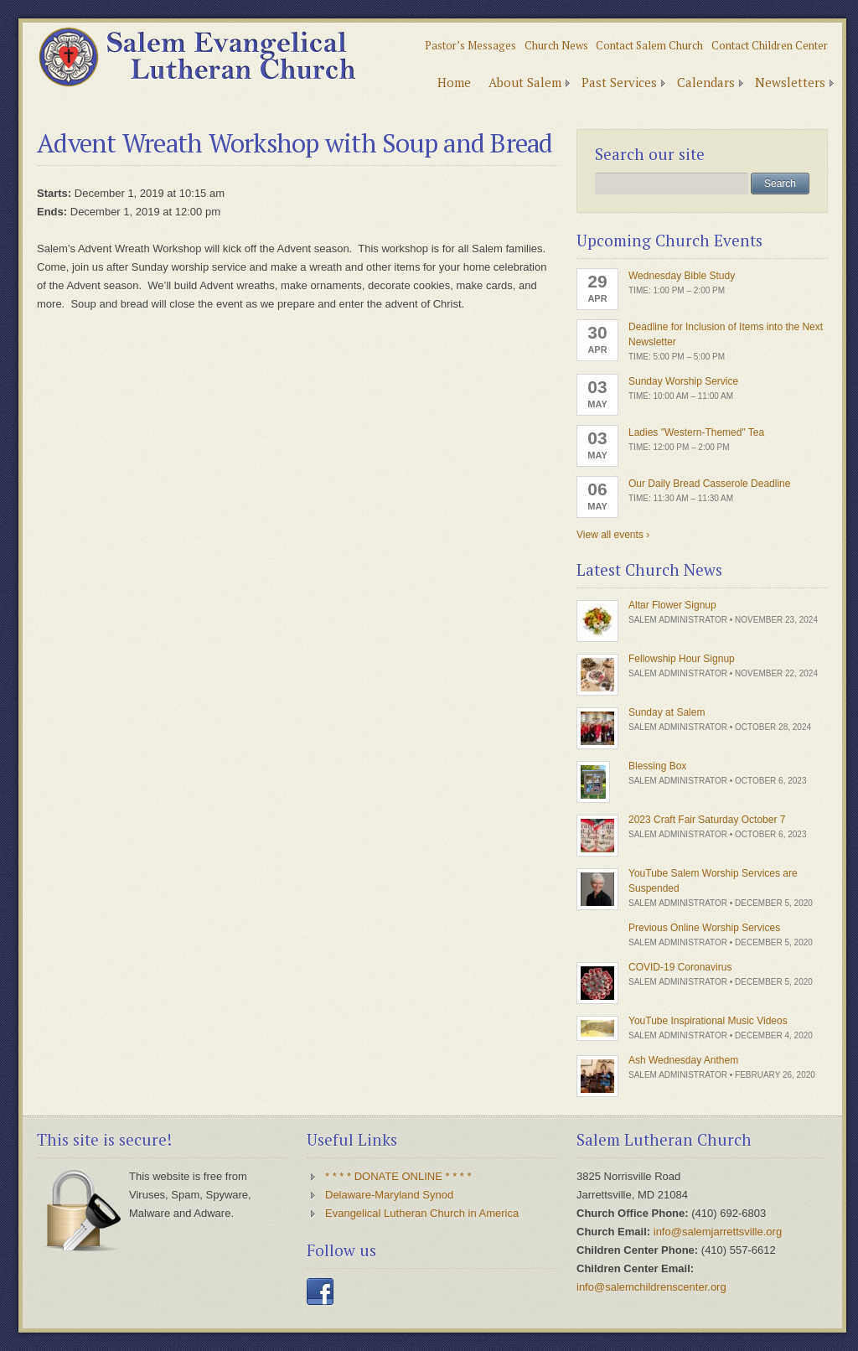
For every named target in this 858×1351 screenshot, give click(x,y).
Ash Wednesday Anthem (683, 1060)
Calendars (706, 82)
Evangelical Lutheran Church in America (422, 1213)
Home (454, 82)
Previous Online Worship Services (704, 928)
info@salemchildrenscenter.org (651, 1287)
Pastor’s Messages (470, 45)
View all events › (612, 535)
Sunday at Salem (666, 712)
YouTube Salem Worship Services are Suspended (713, 880)
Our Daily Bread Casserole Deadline (709, 483)
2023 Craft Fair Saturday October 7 (706, 820)
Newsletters (790, 82)
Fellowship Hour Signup (681, 659)
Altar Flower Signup (672, 605)
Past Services (619, 82)
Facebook (320, 1291)
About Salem (524, 82)
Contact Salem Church (649, 45)
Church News (556, 45)
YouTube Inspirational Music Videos (708, 1021)
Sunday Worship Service (683, 381)
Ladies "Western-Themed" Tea (696, 432)
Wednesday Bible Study (681, 276)
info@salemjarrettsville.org (718, 1231)
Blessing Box (657, 766)
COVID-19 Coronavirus (679, 967)
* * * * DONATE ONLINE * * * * (398, 1176)
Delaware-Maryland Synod (389, 1194)
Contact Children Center (769, 45)
